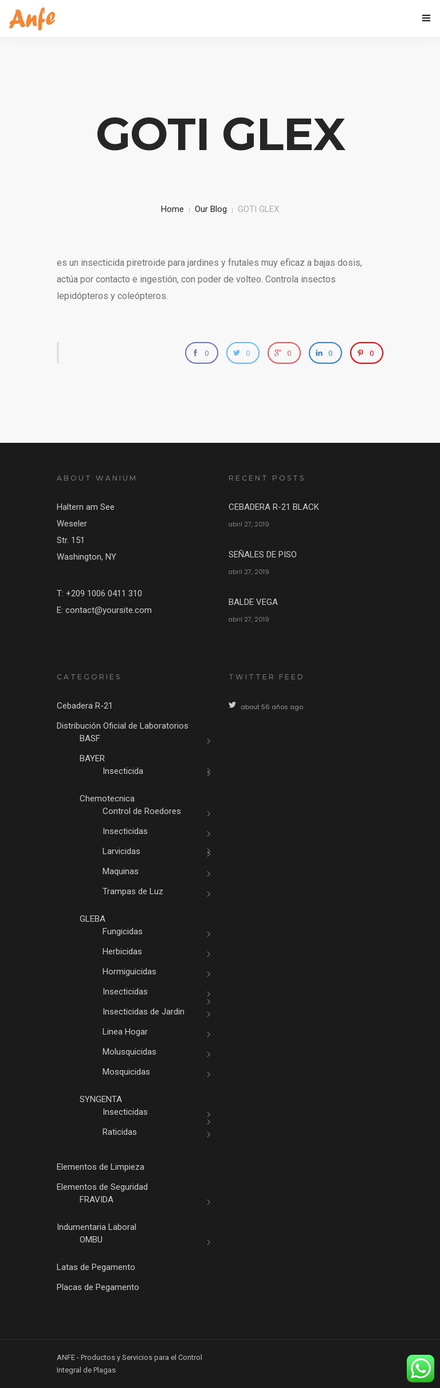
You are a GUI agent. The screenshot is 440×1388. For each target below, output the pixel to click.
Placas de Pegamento (98, 1287)
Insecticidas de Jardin (143, 1011)
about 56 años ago (272, 706)
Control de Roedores (142, 811)
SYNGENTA (101, 1099)
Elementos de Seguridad (102, 1187)
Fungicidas (123, 931)
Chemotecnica (107, 798)
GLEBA (92, 919)
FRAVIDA (96, 1199)
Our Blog (211, 209)
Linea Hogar (125, 1032)
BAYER (92, 758)
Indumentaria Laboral (96, 1227)
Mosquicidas (126, 1072)
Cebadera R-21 (85, 706)
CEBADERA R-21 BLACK (274, 507)
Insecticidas (125, 831)
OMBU (91, 1239)
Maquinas (121, 871)
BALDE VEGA (253, 602)
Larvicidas (121, 851)
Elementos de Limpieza (100, 1167)
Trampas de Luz (133, 891)
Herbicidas (122, 951)
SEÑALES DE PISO (263, 554)
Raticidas (120, 1132)
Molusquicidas (129, 1052)
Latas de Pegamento (96, 1267)
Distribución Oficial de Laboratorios (122, 726)
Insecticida (123, 771)
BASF (90, 738)
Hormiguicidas (129, 971)
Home (172, 209)
